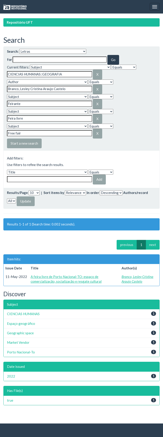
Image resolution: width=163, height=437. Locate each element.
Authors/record (135, 193)
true (10, 400)
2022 (11, 376)
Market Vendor (18, 342)
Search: (13, 51)
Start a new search (24, 143)
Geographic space (20, 333)
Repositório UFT (20, 22)
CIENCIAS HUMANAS (23, 314)
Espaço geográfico (21, 323)
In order (93, 193)
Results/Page (17, 193)
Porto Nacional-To (21, 352)
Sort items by (53, 193)
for (9, 59)
